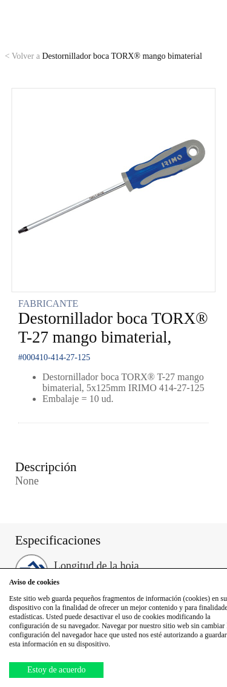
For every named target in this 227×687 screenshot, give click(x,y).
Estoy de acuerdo (56, 669)
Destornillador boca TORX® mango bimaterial (103, 56)
